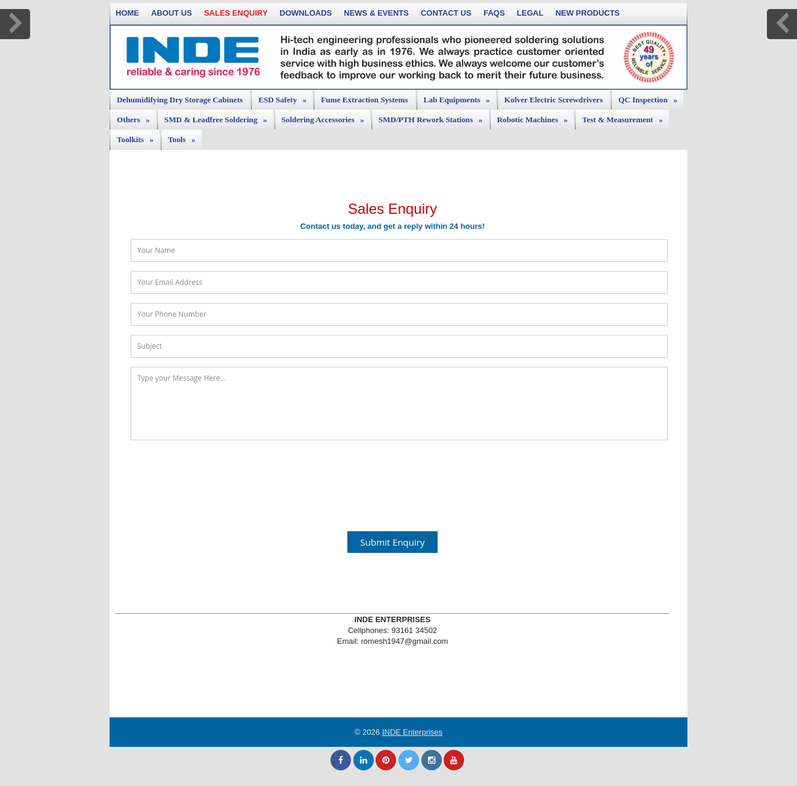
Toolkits (138, 136)
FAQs (493, 12)
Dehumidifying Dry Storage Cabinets (180, 99)
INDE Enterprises (412, 732)
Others (136, 117)
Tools (185, 136)
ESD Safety (285, 97)
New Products (588, 12)
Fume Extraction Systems (364, 99)
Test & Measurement (625, 117)
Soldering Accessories (326, 117)
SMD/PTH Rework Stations (434, 117)
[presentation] (392, 478)
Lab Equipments (460, 97)
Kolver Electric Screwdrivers (553, 99)
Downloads (306, 12)
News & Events (376, 12)
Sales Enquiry (236, 12)
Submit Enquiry (393, 542)
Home (127, 12)
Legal (530, 12)
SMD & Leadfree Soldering (218, 117)
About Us (171, 12)
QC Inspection (650, 97)
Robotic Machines (535, 117)
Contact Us (446, 12)
